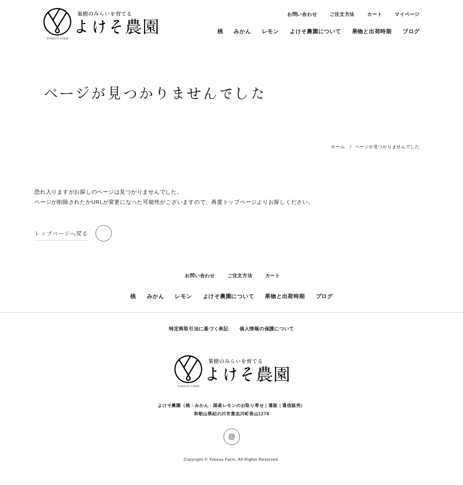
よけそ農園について (315, 31)
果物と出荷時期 (372, 31)
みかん (242, 31)
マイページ (407, 14)
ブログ (411, 31)
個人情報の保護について (266, 328)
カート (374, 14)
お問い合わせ (302, 14)
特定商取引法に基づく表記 (199, 328)
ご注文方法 (342, 14)
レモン (270, 31)
